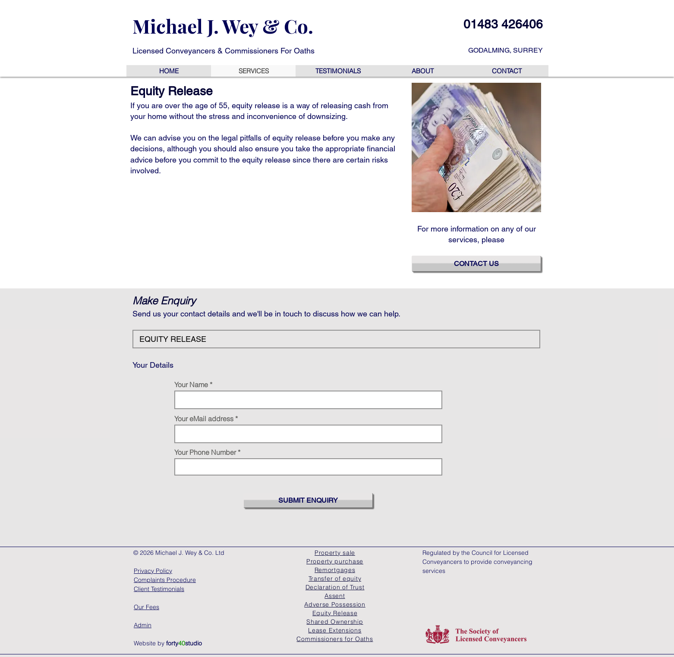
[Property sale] (335, 552)
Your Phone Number (205, 452)
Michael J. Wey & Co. (222, 25)
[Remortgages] (335, 570)
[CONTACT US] (476, 264)
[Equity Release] (335, 613)
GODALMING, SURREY (505, 50)
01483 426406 (503, 24)
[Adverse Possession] (335, 604)
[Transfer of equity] (335, 578)
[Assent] (335, 595)
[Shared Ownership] (335, 621)
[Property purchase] (335, 561)
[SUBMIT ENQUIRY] (308, 500)
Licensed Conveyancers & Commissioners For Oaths (223, 50)
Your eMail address (203, 418)
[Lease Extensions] (335, 630)
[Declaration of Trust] (335, 587)
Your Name (191, 384)
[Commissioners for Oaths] (335, 639)
